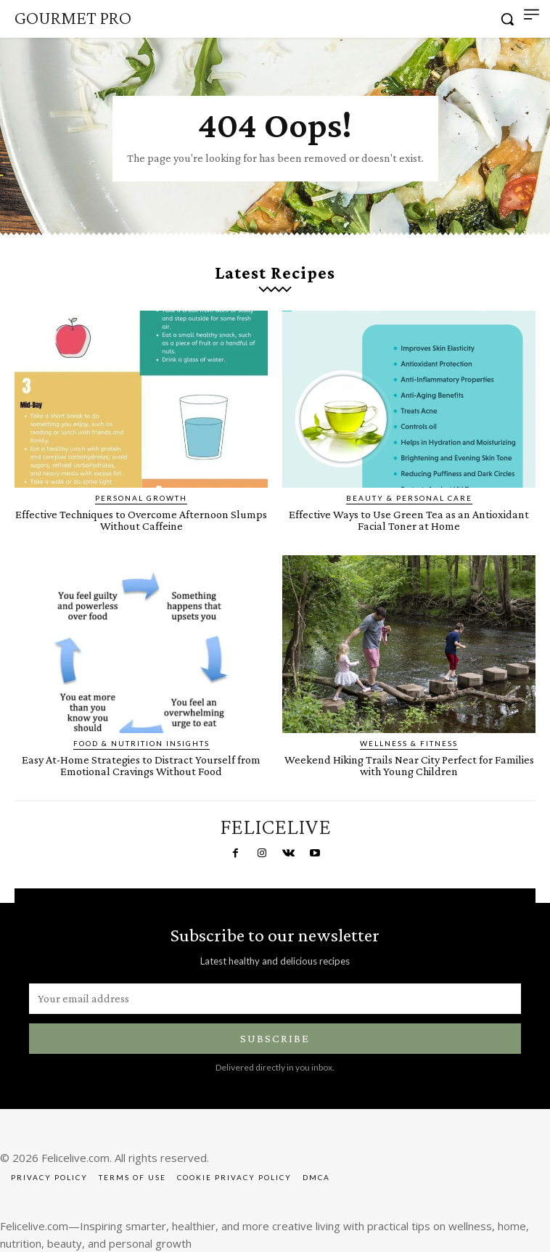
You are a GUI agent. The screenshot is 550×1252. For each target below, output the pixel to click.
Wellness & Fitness (409, 743)
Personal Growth (141, 498)
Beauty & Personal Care (409, 498)
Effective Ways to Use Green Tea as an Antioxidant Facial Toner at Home (409, 520)
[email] (275, 998)
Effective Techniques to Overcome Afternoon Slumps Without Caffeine (141, 520)
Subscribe (275, 1038)
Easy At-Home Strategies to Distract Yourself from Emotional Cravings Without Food (141, 765)
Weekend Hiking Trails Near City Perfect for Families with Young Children (409, 765)
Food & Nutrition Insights (141, 743)
